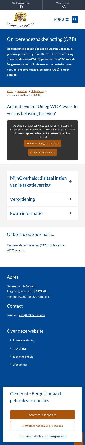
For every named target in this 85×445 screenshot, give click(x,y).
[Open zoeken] (75, 19)
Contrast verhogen (21, 4)
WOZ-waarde (15, 250)
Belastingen (37, 91)
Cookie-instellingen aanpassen (42, 436)
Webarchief (20, 364)
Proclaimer (19, 348)
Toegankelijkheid (23, 356)
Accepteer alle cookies (42, 414)
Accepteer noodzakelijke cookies (42, 425)
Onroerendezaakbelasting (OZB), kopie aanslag (36, 245)
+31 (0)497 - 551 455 (32, 315)
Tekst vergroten (63, 5)
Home (10, 91)
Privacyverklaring (23, 340)
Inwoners (22, 91)
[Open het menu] (61, 19)
